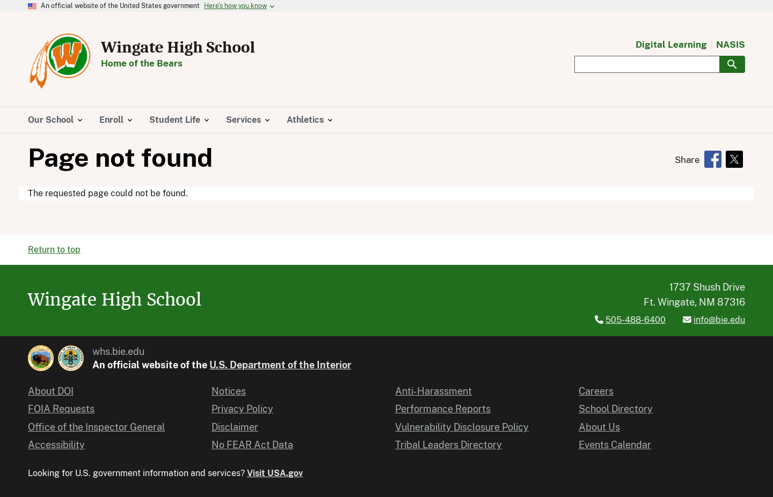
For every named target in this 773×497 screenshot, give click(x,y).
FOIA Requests (61, 408)
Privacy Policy (242, 408)
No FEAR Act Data (252, 444)
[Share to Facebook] (712, 159)
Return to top (54, 249)
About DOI (51, 391)
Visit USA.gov (275, 473)
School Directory (616, 408)
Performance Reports (443, 408)
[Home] (60, 87)
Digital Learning (671, 44)
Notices (229, 391)
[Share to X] (734, 159)
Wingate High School (178, 47)
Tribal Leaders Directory (448, 444)
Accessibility (56, 444)
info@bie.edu (719, 320)
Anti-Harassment (433, 391)
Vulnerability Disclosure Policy (462, 427)
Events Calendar (615, 444)
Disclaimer (235, 427)
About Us (599, 427)
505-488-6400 (636, 320)
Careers (596, 391)
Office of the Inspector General (96, 427)
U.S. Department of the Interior (280, 364)
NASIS (730, 44)
